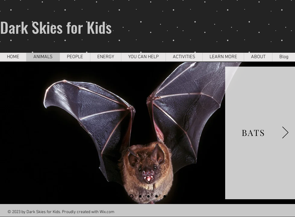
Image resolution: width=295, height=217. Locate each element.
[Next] (285, 133)
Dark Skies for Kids (56, 27)
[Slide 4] (148, 196)
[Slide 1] (131, 196)
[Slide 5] (156, 196)
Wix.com (107, 212)
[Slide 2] (140, 196)
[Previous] (10, 133)
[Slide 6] (164, 196)
